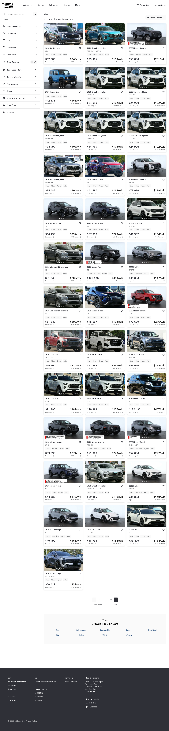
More (79, 5)
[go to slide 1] (59, 43)
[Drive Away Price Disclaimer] (53, 62)
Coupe (128, 630)
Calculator (12, 700)
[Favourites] (143, 5)
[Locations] (159, 5)
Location (91, 706)
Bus (57, 630)
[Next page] (116, 600)
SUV (57, 635)
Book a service (71, 681)
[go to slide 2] (61, 43)
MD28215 (39, 693)
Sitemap (38, 700)
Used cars (12, 689)
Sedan (81, 635)
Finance (67, 5)
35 (111, 599)
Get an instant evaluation (45, 681)
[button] (35, 14)
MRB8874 (39, 697)
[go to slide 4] (65, 43)
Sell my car (53, 5)
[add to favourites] (80, 48)
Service (41, 5)
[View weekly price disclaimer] (80, 62)
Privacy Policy (31, 721)
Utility (105, 635)
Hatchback (152, 630)
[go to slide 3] (63, 43)
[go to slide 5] (67, 43)
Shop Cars (26, 5)
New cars (12, 685)
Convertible (105, 630)
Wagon (129, 635)
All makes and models (17, 681)
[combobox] (17, 14)
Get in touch (90, 703)
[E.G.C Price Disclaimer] (133, 281)
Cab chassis (81, 630)
